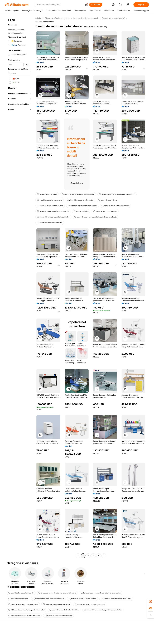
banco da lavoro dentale (108, 200)
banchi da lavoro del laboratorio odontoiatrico (117, 194)
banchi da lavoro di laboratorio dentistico (78, 194)
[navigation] (19, 287)
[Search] (95, 5)
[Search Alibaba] (60, 4)
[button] (86, 4)
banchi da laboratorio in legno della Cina (24, 616)
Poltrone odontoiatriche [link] (44, 21)
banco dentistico (81, 211)
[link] (150, 601)
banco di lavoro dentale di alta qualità (23, 604)
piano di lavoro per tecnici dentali (80, 200)
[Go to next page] (103, 555)
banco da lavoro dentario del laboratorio (53, 211)
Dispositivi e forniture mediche (57, 18)
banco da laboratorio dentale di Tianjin (116, 599)
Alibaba (38, 18)
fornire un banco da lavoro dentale (82, 599)
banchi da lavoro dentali (47, 194)
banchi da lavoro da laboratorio (49, 223)
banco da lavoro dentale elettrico (56, 604)
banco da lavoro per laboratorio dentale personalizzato (95, 217)
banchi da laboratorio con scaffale (58, 616)
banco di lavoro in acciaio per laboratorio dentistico (101, 593)
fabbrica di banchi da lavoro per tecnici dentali (26, 610)
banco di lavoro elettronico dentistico (64, 610)
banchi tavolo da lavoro (18, 599)
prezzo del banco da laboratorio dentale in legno (57, 593)
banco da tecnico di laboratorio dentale (48, 599)
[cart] (121, 5)
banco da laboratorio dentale (105, 211)
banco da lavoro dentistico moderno (82, 206)
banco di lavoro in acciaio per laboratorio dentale (103, 610)
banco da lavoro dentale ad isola (50, 206)
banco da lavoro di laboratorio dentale (90, 604)
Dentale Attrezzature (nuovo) (113, 18)
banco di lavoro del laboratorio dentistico (53, 217)
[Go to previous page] (78, 555)
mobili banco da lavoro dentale (49, 200)
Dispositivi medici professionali (85, 18)
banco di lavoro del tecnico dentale (115, 206)
